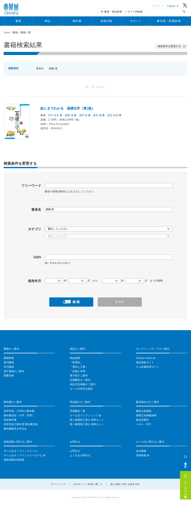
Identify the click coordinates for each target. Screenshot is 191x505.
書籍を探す (185, 463)
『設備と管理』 (79, 371)
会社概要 (141, 451)
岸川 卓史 (53, 115)
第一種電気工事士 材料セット (87, 424)
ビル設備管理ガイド (147, 366)
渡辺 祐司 (112, 115)
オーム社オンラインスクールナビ (23, 455)
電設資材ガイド (145, 362)
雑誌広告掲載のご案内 (83, 384)
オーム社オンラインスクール (20, 451)
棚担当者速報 (143, 411)
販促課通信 (142, 420)
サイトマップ (58, 484)
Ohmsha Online (144, 358)
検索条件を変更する (169, 46)
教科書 (77, 21)
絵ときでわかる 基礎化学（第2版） (67, 108)
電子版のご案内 (79, 375)
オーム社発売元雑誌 (81, 388)
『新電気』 (76, 362)
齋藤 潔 (69, 115)
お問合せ (75, 451)
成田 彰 (83, 115)
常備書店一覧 (77, 411)
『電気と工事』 (79, 366)
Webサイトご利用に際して (88, 484)
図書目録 (9, 375)
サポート (136, 21)
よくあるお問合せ (185, 488)
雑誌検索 (75, 358)
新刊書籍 (9, 362)
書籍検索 (9, 358)
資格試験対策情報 (14, 459)
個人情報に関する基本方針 (125, 484)
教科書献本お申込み (15, 428)
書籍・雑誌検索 (113, 11)
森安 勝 (97, 115)
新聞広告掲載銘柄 (146, 415)
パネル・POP (143, 424)
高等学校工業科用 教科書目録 (21, 424)
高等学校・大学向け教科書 (19, 411)
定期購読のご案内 (80, 380)
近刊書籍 (9, 366)
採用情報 (141, 455)
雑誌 (48, 21)
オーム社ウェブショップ (84, 415)
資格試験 (106, 21)
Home (7, 32)
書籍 (18, 21)
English (171, 6)
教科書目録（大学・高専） (19, 415)
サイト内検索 (135, 11)
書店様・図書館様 (169, 21)
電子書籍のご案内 (14, 371)
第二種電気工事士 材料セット (87, 420)
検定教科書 (10, 420)
